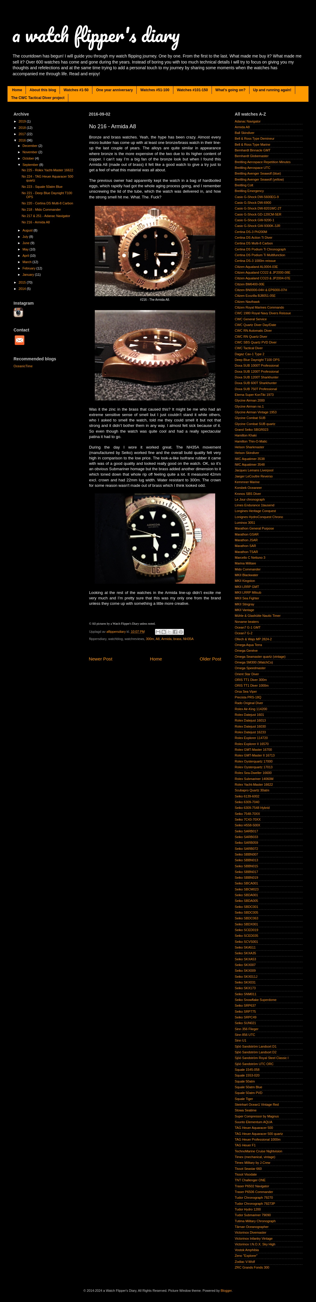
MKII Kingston (245, 581)
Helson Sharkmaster (249, 447)
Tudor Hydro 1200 (248, 1209)
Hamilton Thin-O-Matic (251, 441)
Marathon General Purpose (254, 528)
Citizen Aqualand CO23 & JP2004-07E (262, 278)
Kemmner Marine (247, 482)
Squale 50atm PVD (248, 1093)
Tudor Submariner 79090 (253, 1215)
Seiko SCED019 (246, 930)
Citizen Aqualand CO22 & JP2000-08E (262, 272)
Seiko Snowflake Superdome (256, 1000)
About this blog (42, 90)
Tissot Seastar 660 (248, 1168)
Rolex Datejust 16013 (250, 720)
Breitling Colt (244, 185)
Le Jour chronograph (250, 499)
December (31, 146)
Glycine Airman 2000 (250, 400)
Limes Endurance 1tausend (254, 505)
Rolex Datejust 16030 (250, 726)
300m (150, 639)
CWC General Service (251, 319)
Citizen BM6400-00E (250, 284)
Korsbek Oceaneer (248, 487)
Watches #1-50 (76, 90)
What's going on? (230, 90)
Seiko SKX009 (245, 970)
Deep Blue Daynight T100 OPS (257, 360)
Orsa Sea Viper (246, 691)
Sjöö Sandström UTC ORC (254, 1064)
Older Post (210, 658)
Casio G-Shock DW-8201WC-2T (258, 208)
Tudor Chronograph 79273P (255, 1203)
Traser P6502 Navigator (252, 1186)
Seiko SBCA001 (246, 883)
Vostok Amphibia (247, 1250)
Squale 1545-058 (247, 1069)
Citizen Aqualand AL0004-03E (256, 267)
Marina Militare (245, 563)
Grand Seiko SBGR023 (251, 429)
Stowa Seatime (246, 1110)
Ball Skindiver (244, 133)
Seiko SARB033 (246, 837)
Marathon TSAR (246, 552)
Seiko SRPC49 (245, 1017)
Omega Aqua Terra (248, 645)
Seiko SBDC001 (246, 907)
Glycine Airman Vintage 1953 (256, 412)
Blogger (226, 1290)
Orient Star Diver (247, 674)
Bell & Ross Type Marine (252, 144)
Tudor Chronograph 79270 (254, 1197)
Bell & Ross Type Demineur (254, 138)
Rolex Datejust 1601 (249, 714)
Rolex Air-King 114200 (251, 709)
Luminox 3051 (245, 522)
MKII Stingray (244, 604)
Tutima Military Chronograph (255, 1221)
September (31, 164)
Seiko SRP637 (245, 1005)
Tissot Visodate (246, 1174)
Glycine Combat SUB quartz (255, 424)
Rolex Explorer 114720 (251, 738)
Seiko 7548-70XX (247, 814)
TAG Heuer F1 (245, 1145)
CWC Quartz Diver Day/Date (255, 325)
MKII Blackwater (246, 575)
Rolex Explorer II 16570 (252, 744)
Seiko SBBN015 (246, 866)
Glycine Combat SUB (250, 418)
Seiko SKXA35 (245, 953)
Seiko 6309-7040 (247, 802)
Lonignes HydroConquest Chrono (259, 517)
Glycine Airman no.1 (249, 406)
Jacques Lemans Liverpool (254, 470)
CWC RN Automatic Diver (253, 330)
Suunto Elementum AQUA (253, 1122)
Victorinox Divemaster (250, 1232)
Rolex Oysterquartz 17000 (253, 761)
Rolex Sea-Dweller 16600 (253, 773)
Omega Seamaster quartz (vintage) (260, 656)
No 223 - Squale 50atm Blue (42, 186)
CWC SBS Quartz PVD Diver (256, 342)
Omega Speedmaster (250, 668)
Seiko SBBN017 (246, 872)
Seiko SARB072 (246, 848)
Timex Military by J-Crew (252, 1162)
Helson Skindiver (247, 453)
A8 (158, 639)
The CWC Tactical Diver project (37, 98)
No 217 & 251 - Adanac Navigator (46, 216)
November (31, 152)
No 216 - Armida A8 (36, 222)
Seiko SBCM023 (247, 889)
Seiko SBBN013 (246, 860)
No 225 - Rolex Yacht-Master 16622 (47, 170)
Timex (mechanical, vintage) (255, 1157)
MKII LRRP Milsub (248, 592)
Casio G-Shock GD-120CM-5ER (258, 214)
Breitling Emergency (249, 191)
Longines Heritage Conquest (255, 511)
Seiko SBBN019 (246, 877)
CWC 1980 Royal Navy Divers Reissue (263, 313)
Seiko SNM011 (245, 994)
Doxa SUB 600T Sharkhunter (256, 383)
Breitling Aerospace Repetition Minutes (262, 162)
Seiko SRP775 (245, 1011)
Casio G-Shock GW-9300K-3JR (257, 226)
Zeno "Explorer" (246, 1255)
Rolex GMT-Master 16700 (253, 749)
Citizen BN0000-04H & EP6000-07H (261, 290)
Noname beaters (247, 621)
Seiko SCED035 (246, 935)
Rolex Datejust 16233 (250, 732)
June (26, 243)
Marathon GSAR (247, 534)
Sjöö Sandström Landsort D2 (256, 1052)
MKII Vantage (244, 610)
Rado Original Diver (249, 703)
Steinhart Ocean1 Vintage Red (257, 1104)
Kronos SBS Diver (248, 494)
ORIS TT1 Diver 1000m (252, 685)
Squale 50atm (245, 1081)
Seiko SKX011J (246, 976)
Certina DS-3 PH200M (251, 232)
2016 (23, 140)
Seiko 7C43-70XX (248, 819)
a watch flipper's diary (96, 34)
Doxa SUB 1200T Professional (257, 371)
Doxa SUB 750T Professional (256, 389)
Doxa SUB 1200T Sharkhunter (257, 377)
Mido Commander (248, 569)
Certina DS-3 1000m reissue (255, 261)
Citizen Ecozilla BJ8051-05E (255, 295)
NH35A (188, 639)
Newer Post (100, 658)
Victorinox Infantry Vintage (254, 1238)
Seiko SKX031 (245, 982)
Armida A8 (242, 127)
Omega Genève (246, 650)
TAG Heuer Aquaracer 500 (254, 1128)
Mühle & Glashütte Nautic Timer (257, 615)
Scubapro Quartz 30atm (252, 790)
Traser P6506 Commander (254, 1192)
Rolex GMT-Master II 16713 (255, 755)
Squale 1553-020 (247, 1075)
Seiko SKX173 (245, 988)
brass (177, 639)
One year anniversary (114, 90)
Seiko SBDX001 (246, 924)
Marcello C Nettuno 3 (250, 557)
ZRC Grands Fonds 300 (252, 1267)
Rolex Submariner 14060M (254, 779)
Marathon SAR (245, 546)
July (26, 236)
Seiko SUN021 (245, 1023)
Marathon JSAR (246, 540)
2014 (23, 289)
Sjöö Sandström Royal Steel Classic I (262, 1058)
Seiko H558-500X (247, 825)
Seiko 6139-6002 (247, 796)
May (26, 249)
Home (17, 90)
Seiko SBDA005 (246, 901)
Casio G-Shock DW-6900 (253, 202)
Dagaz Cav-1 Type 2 (249, 354)
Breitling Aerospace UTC (252, 167)
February (29, 268)
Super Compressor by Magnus (257, 1116)
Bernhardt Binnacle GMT (253, 150)
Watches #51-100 (154, 90)
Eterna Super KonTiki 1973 (254, 394)
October (29, 158)
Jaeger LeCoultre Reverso (254, 476)
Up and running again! (272, 90)
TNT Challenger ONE (250, 1180)
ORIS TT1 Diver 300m (251, 680)
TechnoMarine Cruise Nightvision (258, 1151)
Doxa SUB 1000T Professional (257, 365)
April (26, 255)
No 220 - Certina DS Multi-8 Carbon (47, 203)
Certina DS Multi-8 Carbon (254, 243)
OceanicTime (23, 366)
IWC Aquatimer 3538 (250, 459)
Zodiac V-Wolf (245, 1261)
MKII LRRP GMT (247, 587)
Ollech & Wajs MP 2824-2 (253, 639)
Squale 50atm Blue (248, 1087)
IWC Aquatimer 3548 (250, 464)
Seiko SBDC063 (246, 918)
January (29, 274)
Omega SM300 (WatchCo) (254, 662)
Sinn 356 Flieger (247, 1029)
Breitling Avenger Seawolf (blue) (258, 173)
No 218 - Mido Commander (41, 209)
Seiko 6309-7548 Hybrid (252, 807)
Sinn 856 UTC (245, 1034)
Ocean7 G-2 (243, 633)
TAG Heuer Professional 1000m (257, 1139)
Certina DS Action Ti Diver (253, 237)
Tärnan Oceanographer (251, 1227)
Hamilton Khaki (246, 435)
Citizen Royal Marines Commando (259, 307)
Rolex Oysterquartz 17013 (253, 767)
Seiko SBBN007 (246, 854)
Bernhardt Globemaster (251, 156)
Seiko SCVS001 (246, 941)
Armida (166, 639)
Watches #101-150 (192, 90)
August (28, 230)
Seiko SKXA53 (245, 959)
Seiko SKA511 (245, 947)
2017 (23, 134)
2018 (23, 127)
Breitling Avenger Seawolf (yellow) (259, 179)
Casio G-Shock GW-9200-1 (254, 220)
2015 (23, 282)
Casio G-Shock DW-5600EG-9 (257, 197)
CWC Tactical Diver (249, 348)
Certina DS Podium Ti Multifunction (260, 255)
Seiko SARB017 (246, 831)
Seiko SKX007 (245, 965)
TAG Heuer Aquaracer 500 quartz (259, 1134)
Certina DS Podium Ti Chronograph (260, 249)
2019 (23, 121)
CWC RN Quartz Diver (251, 336)
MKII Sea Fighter (247, 598)
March (28, 262)
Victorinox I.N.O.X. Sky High (255, 1244)
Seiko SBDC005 (246, 912)
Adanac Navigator (248, 121)
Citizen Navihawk (247, 301)
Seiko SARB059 (246, 842)
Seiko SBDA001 (246, 895)
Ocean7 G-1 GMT (248, 627)
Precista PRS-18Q (248, 697)
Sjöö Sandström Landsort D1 (256, 1046)
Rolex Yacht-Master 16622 (254, 784)
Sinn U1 (240, 1040)
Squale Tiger (244, 1099)
